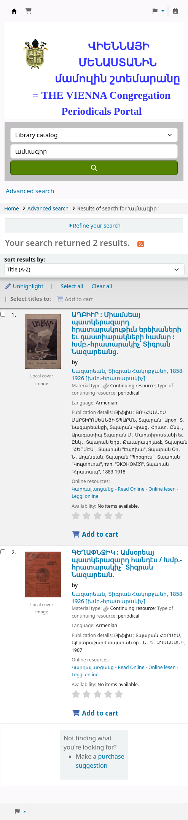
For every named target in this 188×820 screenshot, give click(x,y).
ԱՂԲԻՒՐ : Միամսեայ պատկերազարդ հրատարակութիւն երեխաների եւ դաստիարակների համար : (126, 333)
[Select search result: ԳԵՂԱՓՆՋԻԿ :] (2, 551)
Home (11, 208)
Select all (72, 286)
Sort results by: (24, 259)
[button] (28, 11)
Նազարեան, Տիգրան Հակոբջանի (128, 374)
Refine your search (97, 225)
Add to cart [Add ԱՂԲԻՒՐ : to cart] (95, 534)
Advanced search (30, 191)
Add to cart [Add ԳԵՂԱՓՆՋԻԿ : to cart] (95, 713)
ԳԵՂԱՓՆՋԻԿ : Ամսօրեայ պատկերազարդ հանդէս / (127, 563)
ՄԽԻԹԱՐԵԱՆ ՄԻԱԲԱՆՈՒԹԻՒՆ (14, 11)
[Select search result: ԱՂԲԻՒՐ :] (2, 314)
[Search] (94, 167)
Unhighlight (24, 286)
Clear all (102, 286)
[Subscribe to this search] (141, 243)
